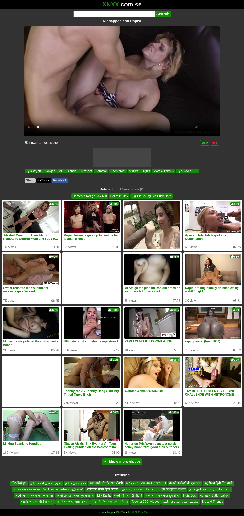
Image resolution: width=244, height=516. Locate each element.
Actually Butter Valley (214, 495)
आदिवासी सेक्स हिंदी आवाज (102, 489)
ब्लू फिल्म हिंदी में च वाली (218, 483)
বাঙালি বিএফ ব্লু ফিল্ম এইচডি (110, 501)
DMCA (120, 512)
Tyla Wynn (33, 171)
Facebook (60, 180)
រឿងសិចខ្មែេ (18, 483)
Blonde (71, 171)
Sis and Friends (212, 501)
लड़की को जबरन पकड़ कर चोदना (34, 495)
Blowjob (50, 171)
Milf (61, 171)
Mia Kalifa (104, 495)
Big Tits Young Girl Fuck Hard (151, 196)
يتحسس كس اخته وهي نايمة (180, 501)
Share (30, 180)
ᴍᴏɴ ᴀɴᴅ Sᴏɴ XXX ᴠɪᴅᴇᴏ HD (146, 483)
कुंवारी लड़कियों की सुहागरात (185, 483)
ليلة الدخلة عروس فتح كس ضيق (209, 489)
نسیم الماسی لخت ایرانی (45, 483)
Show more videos (122, 462)
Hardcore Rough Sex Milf (90, 196)
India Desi (190, 495)
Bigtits (146, 171)
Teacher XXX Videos (145, 501)
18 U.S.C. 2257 (138, 512)
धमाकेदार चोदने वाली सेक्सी (72, 501)
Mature (133, 171)
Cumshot (86, 171)
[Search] (114, 14)
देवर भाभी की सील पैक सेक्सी (106, 483)
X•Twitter (44, 180)
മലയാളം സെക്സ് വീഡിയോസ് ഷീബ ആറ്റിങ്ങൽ (48, 489)
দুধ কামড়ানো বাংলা (174, 489)
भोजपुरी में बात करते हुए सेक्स (162, 495)
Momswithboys (163, 171)
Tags (110, 512)
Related (106, 189)
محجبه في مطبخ (75, 483)
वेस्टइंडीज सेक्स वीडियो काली (37, 501)
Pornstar (101, 171)
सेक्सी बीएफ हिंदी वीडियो (128, 495)
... (196, 171)
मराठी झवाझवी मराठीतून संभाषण (75, 495)
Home (100, 512)
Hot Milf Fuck (119, 196)
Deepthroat (117, 171)
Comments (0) (132, 189)
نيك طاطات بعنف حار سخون (140, 489)
